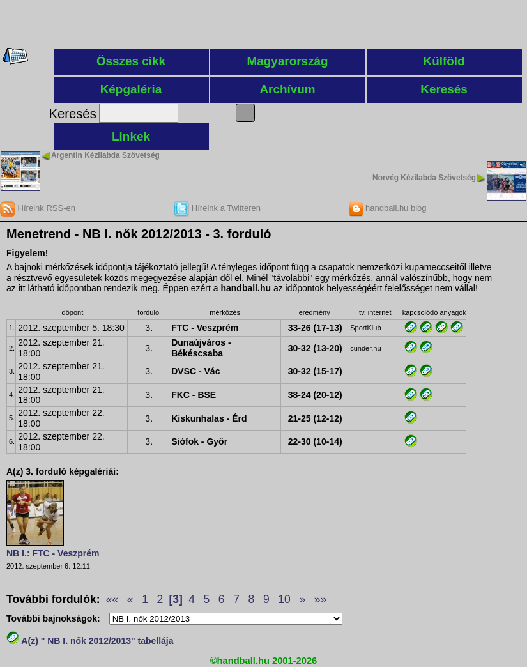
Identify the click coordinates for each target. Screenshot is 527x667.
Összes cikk (130, 61)
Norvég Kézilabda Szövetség (424, 177)
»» (320, 599)
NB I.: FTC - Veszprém (52, 553)
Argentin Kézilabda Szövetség (105, 155)
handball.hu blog (387, 208)
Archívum (287, 89)
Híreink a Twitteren (217, 208)
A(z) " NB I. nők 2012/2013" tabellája (90, 641)
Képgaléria (131, 89)
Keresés (444, 89)
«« (112, 599)
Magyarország (287, 61)
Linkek (131, 136)
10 (284, 599)
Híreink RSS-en (37, 208)
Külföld (444, 61)
